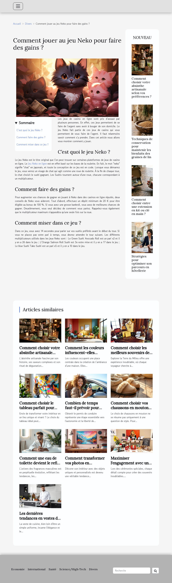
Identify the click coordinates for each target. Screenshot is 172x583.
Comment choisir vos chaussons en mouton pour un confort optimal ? (132, 410)
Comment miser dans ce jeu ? (32, 144)
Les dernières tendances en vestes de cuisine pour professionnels (39, 520)
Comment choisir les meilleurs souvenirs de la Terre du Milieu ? (130, 353)
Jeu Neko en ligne (37, 163)
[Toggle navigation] (18, 6)
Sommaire (26, 122)
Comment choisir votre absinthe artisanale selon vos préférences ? (141, 87)
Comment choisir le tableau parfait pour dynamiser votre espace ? (40, 410)
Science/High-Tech (72, 569)
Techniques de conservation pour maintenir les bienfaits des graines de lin (142, 148)
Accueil (17, 24)
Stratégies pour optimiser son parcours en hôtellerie (142, 263)
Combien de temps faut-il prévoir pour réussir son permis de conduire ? (83, 410)
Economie (18, 569)
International (37, 569)
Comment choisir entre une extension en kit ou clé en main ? (142, 207)
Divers (28, 24)
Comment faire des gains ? (31, 137)
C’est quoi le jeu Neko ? (29, 130)
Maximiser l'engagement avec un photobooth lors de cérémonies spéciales (130, 465)
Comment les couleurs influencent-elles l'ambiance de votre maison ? (84, 355)
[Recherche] (131, 570)
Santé (52, 569)
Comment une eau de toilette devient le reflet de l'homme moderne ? (40, 463)
